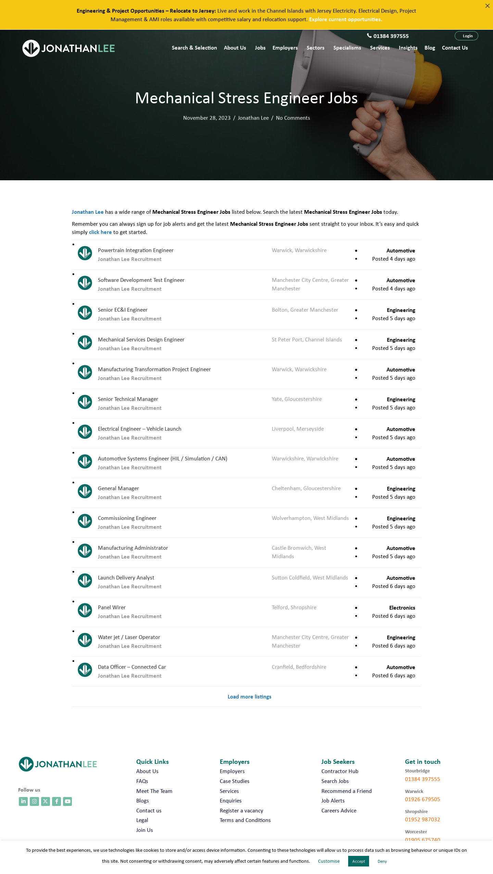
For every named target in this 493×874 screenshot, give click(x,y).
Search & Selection (194, 47)
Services (380, 47)
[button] (466, 35)
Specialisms (347, 47)
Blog (430, 47)
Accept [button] (358, 861)
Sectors (316, 47)
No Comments (293, 117)
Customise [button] (329, 861)
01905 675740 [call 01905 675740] (422, 840)
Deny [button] (382, 861)
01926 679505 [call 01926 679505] (422, 799)
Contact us (455, 47)
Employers (285, 47)
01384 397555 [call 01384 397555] (422, 779)
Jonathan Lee (253, 117)
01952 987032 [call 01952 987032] (422, 819)
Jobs (260, 47)
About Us (235, 47)
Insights (408, 47)
